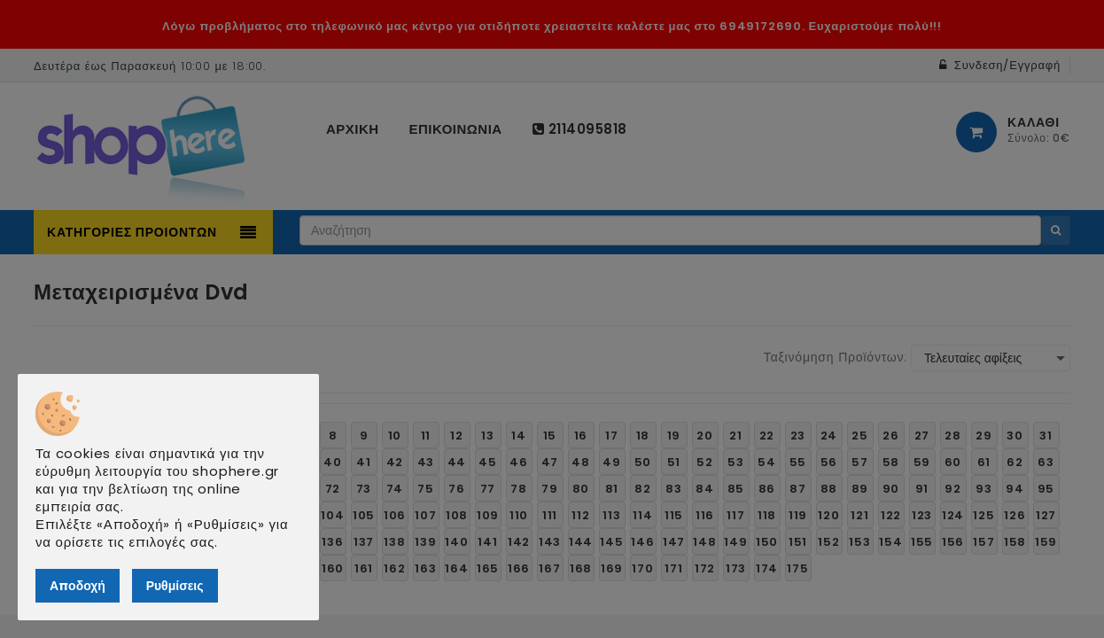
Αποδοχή (77, 586)
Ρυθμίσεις (175, 586)
